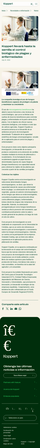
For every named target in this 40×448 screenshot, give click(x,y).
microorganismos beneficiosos (20, 109)
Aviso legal (7, 435)
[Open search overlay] (32, 4)
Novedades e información (19, 11)
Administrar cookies (10, 427)
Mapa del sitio (8, 444)
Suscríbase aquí (25, 375)
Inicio (4, 11)
